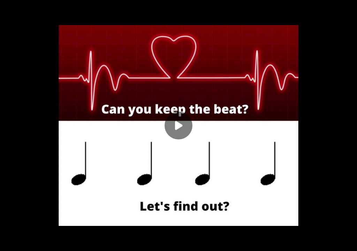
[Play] (178, 125)
